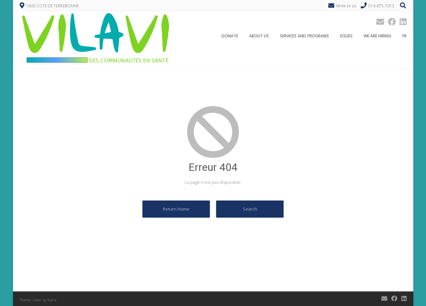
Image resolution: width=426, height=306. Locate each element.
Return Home (176, 209)
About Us (259, 36)
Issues (346, 36)
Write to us (346, 6)
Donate (230, 36)
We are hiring (377, 36)
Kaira (51, 299)
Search (250, 209)
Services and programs (304, 36)
